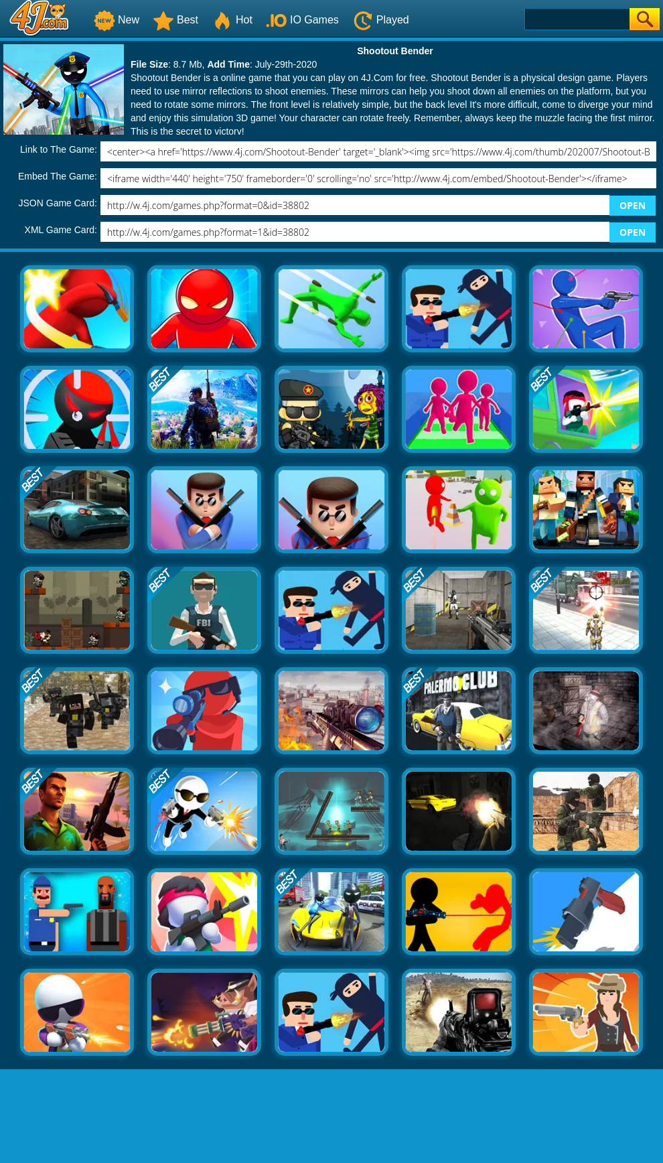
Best (175, 19)
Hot (232, 19)
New (116, 19)
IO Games (302, 19)
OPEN (632, 205)
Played (380, 19)
